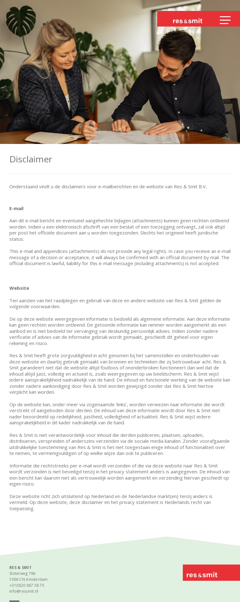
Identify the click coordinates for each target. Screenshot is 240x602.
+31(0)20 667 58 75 (26, 585)
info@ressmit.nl (23, 591)
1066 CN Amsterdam (28, 579)
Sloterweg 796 (22, 573)
